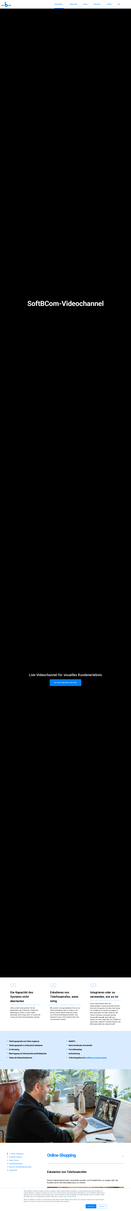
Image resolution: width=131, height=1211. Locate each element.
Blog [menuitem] (86, 4)
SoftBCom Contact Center (96, 1058)
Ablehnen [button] (102, 1206)
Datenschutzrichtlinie (70, 1196)
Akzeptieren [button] (91, 1206)
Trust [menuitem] (109, 4)
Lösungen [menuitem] (58, 4)
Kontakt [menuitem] (97, 4)
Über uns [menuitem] (73, 4)
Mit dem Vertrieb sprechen (65, 682)
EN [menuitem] (119, 4)
